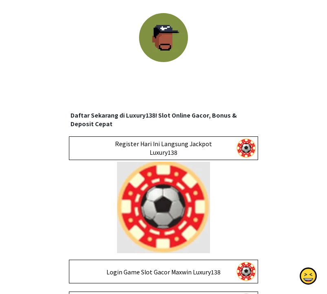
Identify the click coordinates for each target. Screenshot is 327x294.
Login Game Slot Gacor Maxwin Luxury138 (163, 272)
